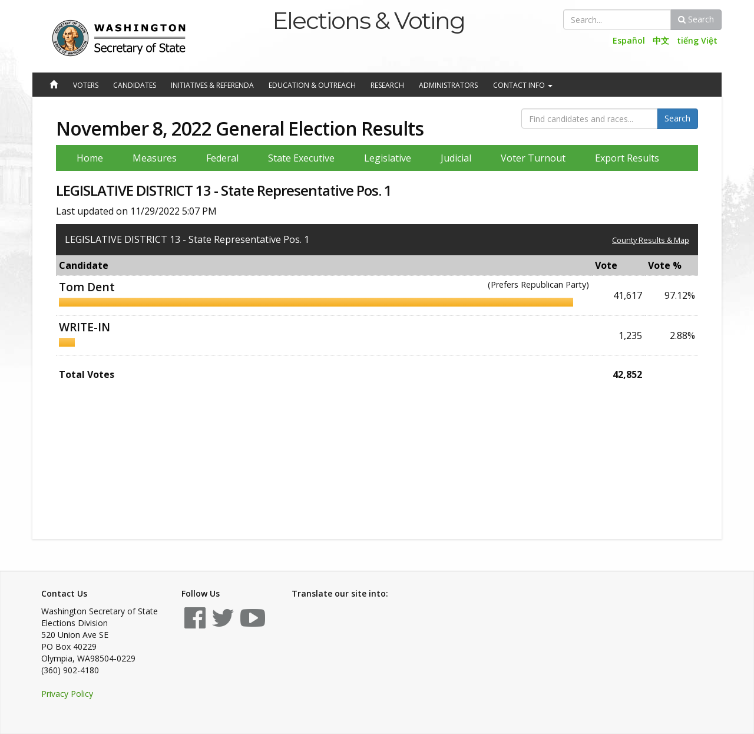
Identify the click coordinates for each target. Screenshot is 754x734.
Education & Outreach (312, 85)
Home (90, 158)
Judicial (456, 158)
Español (629, 40)
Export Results (627, 158)
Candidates (134, 85)
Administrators (448, 85)
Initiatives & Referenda (212, 85)
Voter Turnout (533, 158)
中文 (661, 40)
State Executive (301, 158)
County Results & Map (650, 240)
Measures (155, 158)
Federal (222, 158)
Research (387, 85)
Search (696, 19)
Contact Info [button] (523, 85)
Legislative (387, 158)
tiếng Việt (697, 40)
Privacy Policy (67, 693)
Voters (85, 85)
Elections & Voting (368, 20)
